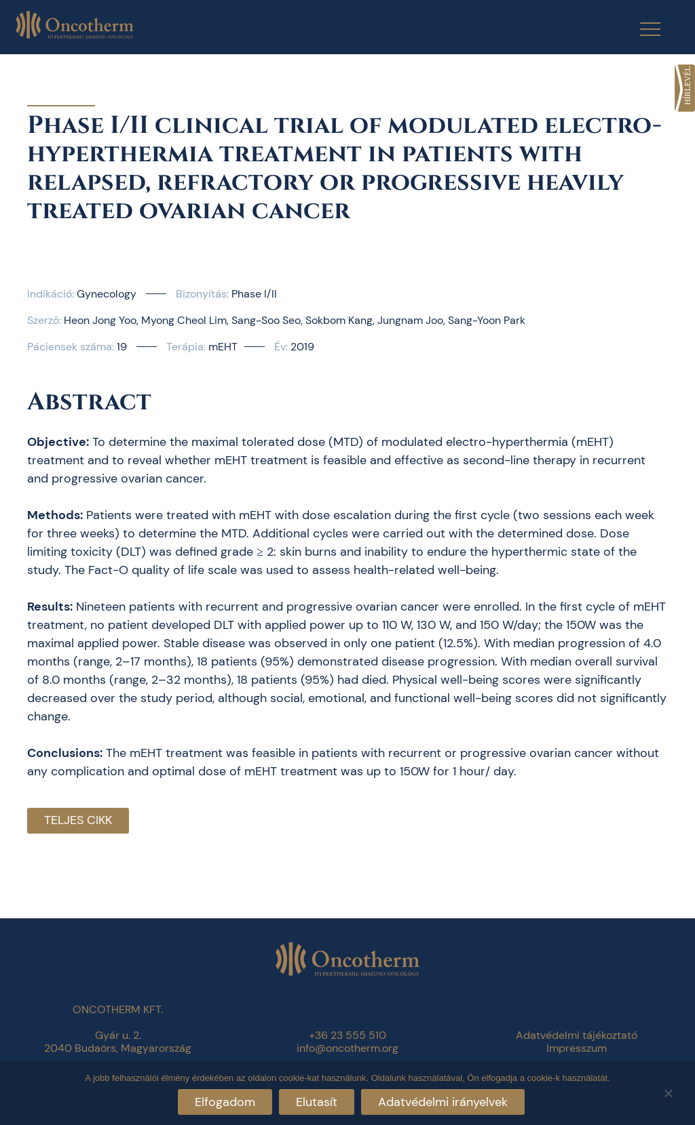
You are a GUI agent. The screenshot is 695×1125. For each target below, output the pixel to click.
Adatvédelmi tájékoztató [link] (576, 1035)
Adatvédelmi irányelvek (443, 1102)
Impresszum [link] (576, 1048)
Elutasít (316, 1102)
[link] (685, 88)
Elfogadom (225, 1102)
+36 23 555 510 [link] (347, 1035)
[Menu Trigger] (641, 28)
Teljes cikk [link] (78, 820)
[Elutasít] (668, 1091)
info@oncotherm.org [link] (347, 1048)
